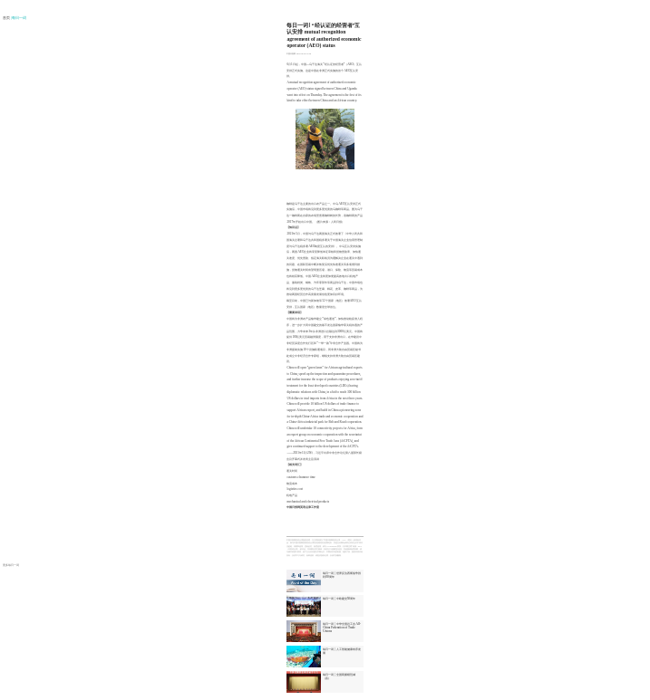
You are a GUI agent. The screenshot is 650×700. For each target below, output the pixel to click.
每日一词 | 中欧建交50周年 (339, 598)
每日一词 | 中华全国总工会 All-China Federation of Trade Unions (342, 627)
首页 (7, 18)
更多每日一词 (11, 565)
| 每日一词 (19, 18)
